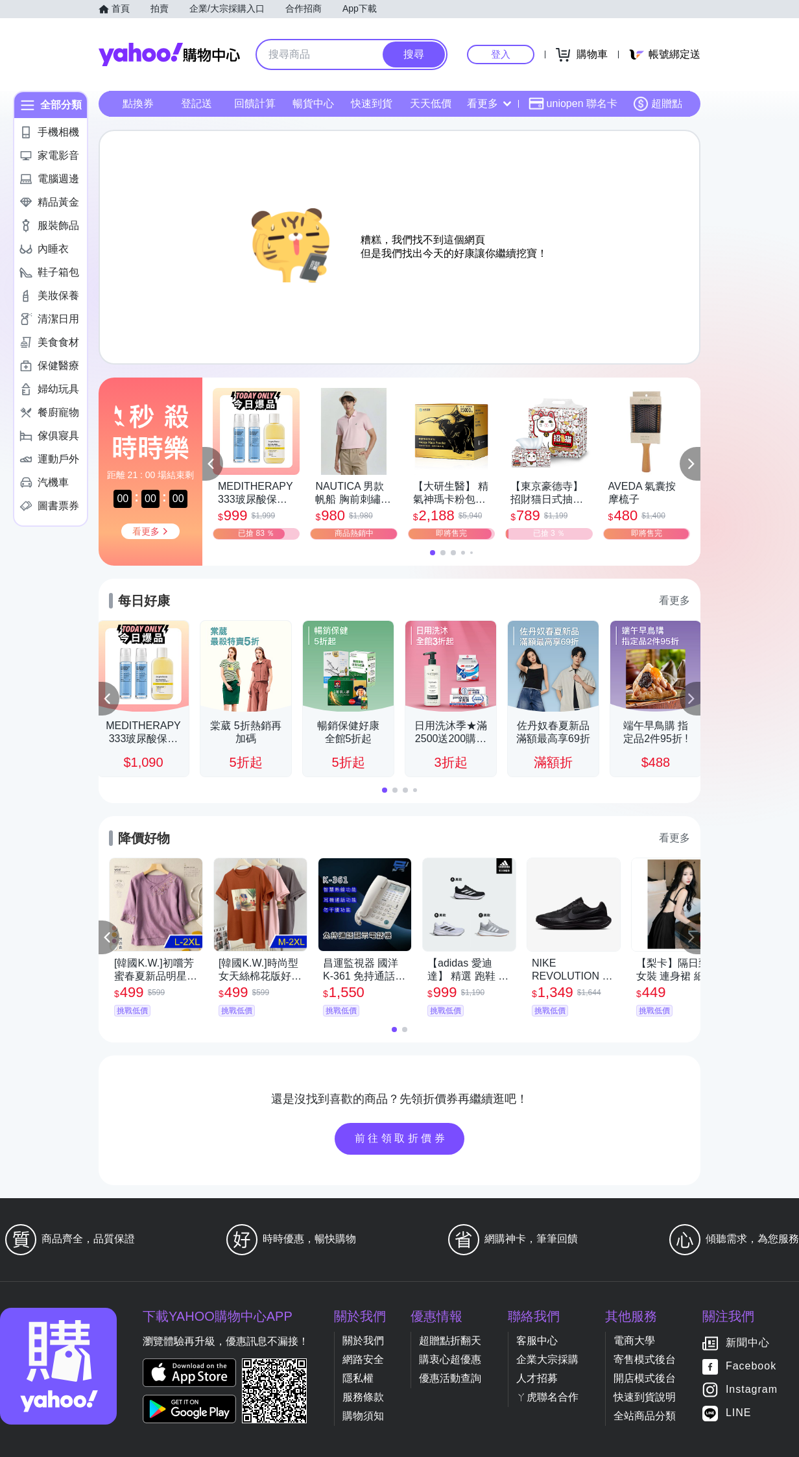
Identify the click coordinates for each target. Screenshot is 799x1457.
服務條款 (363, 1397)
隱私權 (358, 1378)
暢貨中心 (313, 103)
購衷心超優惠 (450, 1359)
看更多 (489, 103)
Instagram (752, 1389)
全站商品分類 (645, 1415)
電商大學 (634, 1340)
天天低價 (430, 103)
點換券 (138, 103)
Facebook (751, 1366)
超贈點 (657, 104)
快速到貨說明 (645, 1397)
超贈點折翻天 (450, 1340)
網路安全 (363, 1359)
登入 (500, 54)
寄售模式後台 (645, 1359)
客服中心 (537, 1340)
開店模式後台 (645, 1378)
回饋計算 (255, 103)
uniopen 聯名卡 (573, 104)
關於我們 (363, 1340)
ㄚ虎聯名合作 (547, 1397)
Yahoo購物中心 (169, 54)
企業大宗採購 (547, 1359)
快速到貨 (371, 103)
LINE (739, 1413)
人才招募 (537, 1378)
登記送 (196, 103)
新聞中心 (748, 1343)
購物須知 (363, 1415)
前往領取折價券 (401, 1138)
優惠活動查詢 (450, 1378)
